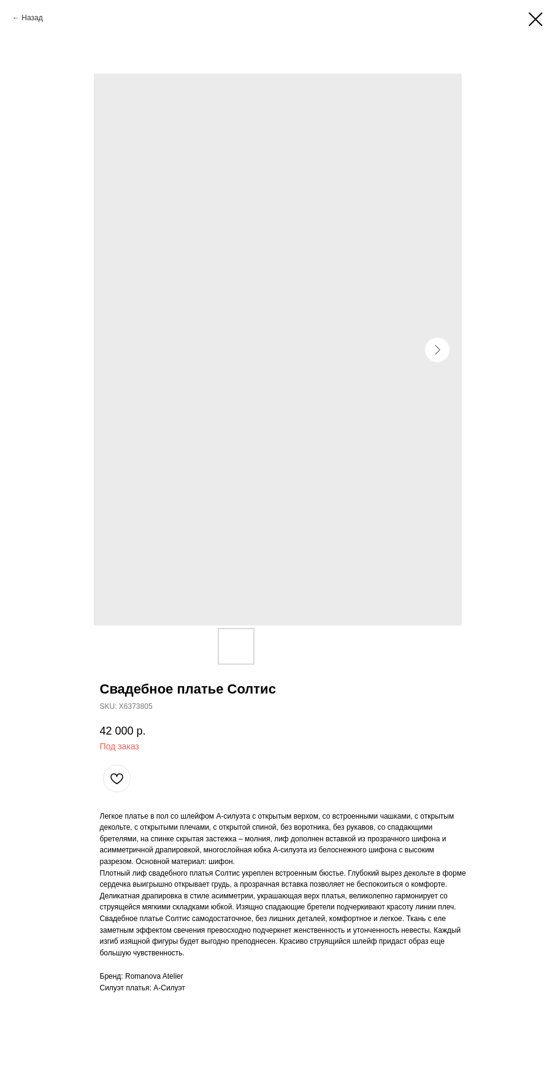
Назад (31, 17)
